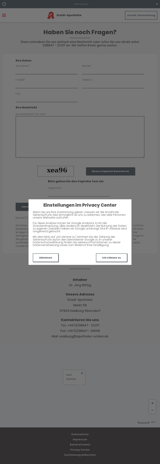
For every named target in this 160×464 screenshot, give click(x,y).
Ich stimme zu (111, 257)
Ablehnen (45, 257)
